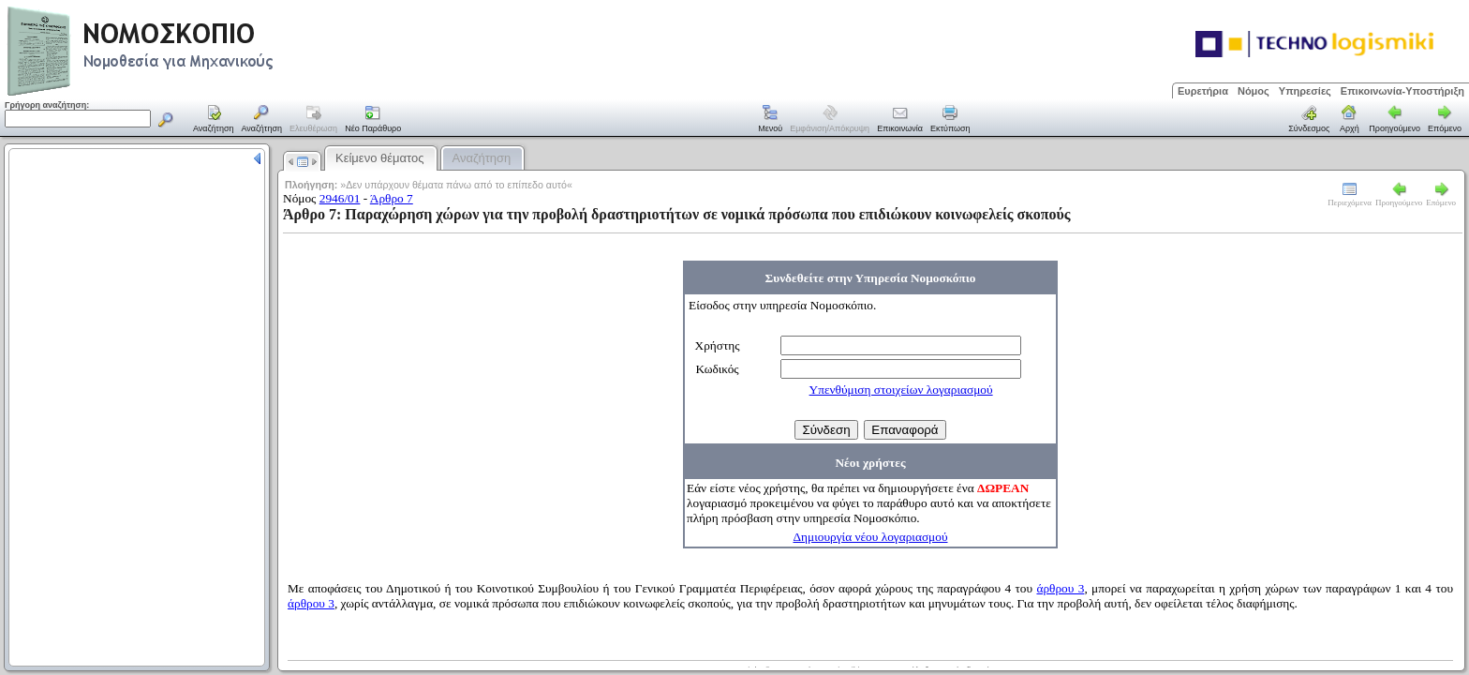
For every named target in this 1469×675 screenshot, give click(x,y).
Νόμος (1253, 91)
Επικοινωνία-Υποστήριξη (1402, 91)
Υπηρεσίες (1305, 91)
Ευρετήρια (1203, 91)
